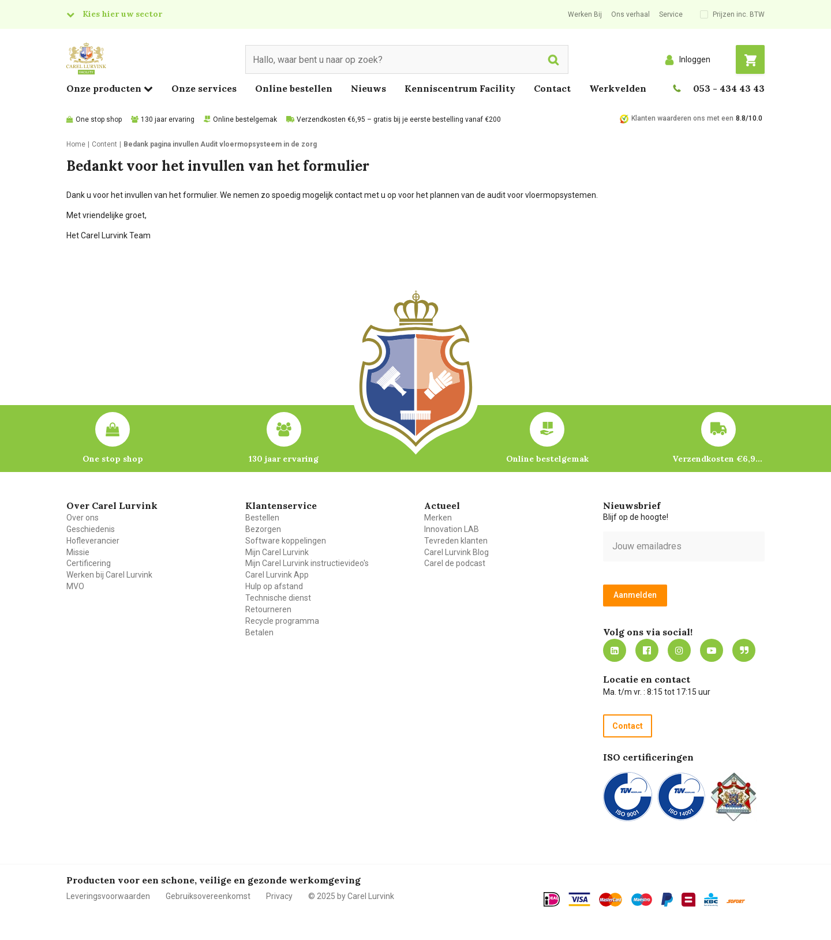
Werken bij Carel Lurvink (109, 574)
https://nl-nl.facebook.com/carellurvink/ (646, 650)
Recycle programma (282, 621)
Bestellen (262, 517)
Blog (743, 650)
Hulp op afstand (274, 586)
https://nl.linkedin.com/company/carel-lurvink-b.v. (614, 650)
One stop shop (99, 119)
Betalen (259, 632)
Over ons (82, 517)
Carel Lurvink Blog (456, 552)
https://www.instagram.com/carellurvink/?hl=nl (679, 650)
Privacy (279, 896)
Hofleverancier (92, 540)
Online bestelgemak (245, 119)
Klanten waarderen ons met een (682, 118)
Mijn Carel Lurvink (277, 552)
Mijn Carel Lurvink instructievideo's (307, 563)
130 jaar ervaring (167, 119)
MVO (75, 586)
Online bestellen (293, 88)
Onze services (204, 88)
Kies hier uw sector (122, 14)
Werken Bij (585, 14)
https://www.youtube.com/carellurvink (711, 650)
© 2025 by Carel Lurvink (351, 896)
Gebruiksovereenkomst (208, 896)
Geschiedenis (90, 529)
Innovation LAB (451, 529)
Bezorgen (263, 529)
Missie (77, 552)
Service (671, 14)
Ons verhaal (630, 14)
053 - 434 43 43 (729, 88)
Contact (552, 88)
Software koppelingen (285, 540)
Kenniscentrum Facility (460, 88)
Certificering (88, 563)
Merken (438, 517)
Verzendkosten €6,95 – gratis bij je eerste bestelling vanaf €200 (399, 119)
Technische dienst (278, 597)
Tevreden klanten (456, 540)
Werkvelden (617, 88)
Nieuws (368, 88)
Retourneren (268, 609)
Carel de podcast (454, 563)
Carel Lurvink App (277, 574)
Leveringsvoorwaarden (108, 896)
